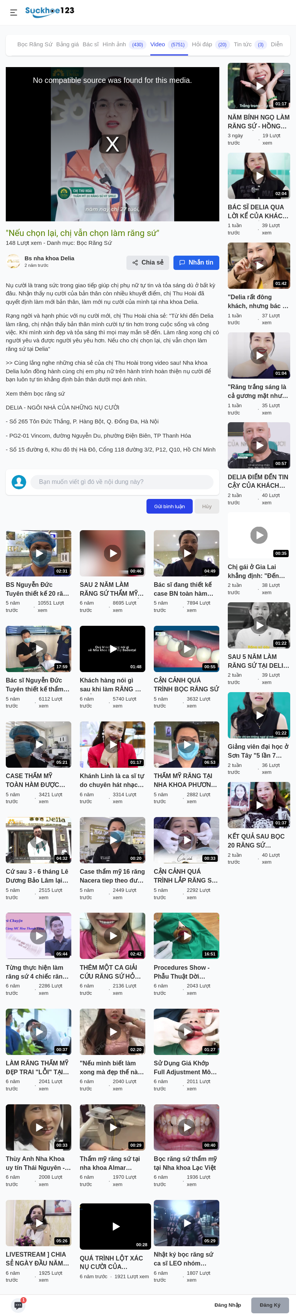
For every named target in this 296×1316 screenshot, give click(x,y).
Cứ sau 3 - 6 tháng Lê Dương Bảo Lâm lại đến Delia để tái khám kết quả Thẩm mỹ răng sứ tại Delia (38, 876)
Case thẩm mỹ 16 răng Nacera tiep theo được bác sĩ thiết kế (112, 876)
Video (169, 44)
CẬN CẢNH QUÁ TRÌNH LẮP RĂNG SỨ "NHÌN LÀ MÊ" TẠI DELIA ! (185, 876)
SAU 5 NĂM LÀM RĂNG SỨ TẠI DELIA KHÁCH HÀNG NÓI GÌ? (258, 662)
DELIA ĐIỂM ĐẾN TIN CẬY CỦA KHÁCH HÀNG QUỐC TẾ (258, 482)
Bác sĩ (91, 44)
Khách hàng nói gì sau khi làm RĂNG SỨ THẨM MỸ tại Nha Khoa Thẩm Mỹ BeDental (112, 685)
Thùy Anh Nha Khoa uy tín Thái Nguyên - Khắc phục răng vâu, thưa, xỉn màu (36, 1164)
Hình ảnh (124, 44)
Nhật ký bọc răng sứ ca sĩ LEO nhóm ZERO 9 (183, 1259)
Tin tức (250, 44)
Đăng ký (270, 1305)
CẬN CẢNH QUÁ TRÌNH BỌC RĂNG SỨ (186, 685)
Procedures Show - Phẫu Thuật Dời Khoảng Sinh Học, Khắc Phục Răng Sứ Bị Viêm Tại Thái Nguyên (183, 972)
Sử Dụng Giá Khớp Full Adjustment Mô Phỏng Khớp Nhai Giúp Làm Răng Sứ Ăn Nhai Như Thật (182, 1068)
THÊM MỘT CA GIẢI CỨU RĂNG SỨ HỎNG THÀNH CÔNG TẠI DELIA (112, 972)
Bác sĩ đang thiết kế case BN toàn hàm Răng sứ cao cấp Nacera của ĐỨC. (183, 589)
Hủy (207, 506)
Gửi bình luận (169, 506)
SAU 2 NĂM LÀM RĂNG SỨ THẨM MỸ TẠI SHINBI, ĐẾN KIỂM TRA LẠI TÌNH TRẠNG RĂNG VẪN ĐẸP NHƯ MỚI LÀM (112, 589)
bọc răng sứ (48, 393)
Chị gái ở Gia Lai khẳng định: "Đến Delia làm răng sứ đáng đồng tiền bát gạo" (255, 572)
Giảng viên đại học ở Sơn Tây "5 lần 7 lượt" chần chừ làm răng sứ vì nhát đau (258, 751)
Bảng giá (67, 44)
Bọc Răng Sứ (34, 44)
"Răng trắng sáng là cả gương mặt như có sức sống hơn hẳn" (257, 392)
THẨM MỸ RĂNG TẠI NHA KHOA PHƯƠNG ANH (185, 781)
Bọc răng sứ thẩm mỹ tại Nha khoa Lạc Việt (185, 1163)
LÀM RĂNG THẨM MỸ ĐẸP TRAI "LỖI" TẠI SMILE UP (37, 1068)
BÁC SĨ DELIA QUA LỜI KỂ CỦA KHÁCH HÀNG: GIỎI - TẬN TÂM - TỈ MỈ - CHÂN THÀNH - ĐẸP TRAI (257, 212)
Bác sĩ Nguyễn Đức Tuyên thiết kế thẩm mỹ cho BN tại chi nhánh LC (34, 685)
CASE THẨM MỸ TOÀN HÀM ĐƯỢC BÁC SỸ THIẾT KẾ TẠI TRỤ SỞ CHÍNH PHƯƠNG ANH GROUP (37, 781)
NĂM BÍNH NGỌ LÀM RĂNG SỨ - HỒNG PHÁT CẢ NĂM (259, 122)
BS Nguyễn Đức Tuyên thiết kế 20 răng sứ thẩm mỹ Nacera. (38, 589)
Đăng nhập (228, 1305)
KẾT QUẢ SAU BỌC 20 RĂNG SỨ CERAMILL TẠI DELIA (256, 841)
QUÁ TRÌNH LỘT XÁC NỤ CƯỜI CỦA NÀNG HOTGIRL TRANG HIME (115, 1263)
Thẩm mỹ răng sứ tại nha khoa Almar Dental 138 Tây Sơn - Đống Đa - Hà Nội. (110, 1164)
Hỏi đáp (211, 44)
